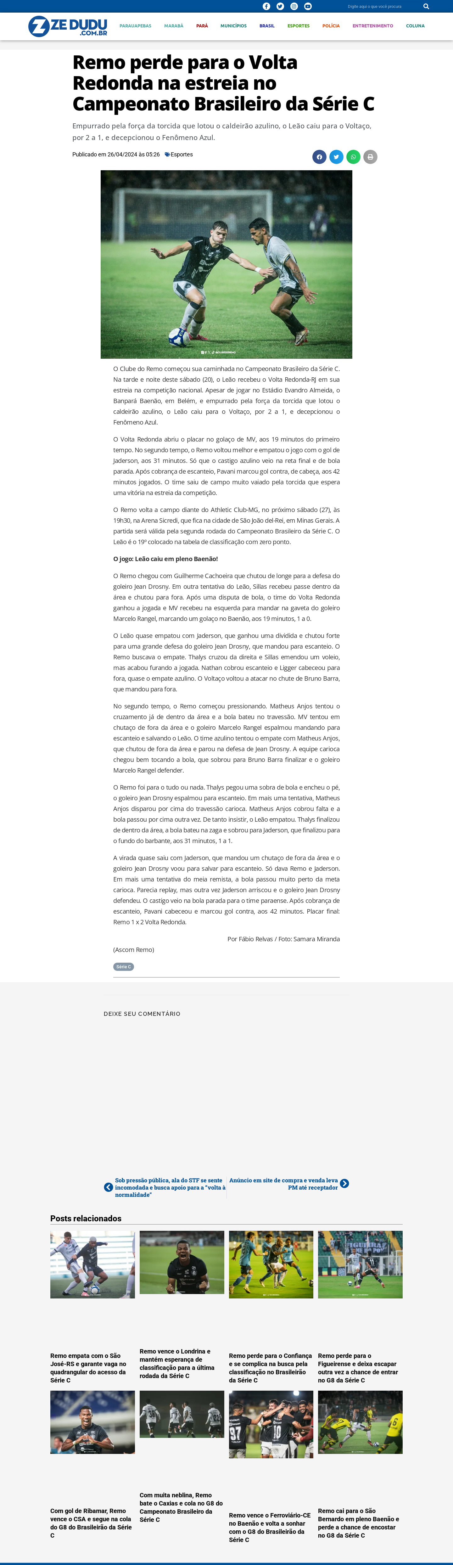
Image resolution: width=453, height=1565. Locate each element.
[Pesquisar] (426, 6)
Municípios (234, 25)
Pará (202, 25)
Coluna (415, 25)
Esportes (299, 25)
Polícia (331, 25)
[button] (319, 157)
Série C (123, 966)
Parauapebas (135, 25)
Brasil (267, 25)
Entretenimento (373, 25)
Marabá (173, 25)
